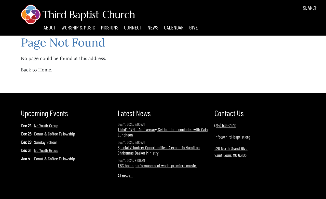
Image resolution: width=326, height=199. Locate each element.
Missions (109, 27)
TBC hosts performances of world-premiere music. (157, 165)
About (50, 27)
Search (310, 7)
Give (193, 27)
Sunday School (45, 142)
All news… (125, 175)
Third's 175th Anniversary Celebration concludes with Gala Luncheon (163, 132)
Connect (133, 27)
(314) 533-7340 (225, 125)
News (152, 27)
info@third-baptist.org (232, 137)
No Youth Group (46, 125)
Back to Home (36, 70)
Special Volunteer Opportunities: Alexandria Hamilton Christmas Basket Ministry (159, 150)
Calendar (174, 27)
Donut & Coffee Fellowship (54, 133)
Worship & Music (78, 27)
